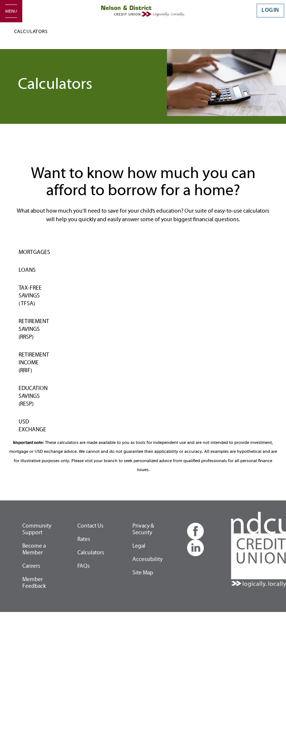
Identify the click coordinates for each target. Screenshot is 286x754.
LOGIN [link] (270, 10)
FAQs (83, 566)
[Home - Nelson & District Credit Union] (143, 11)
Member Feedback (34, 582)
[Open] (11, 11)
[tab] (35, 248)
